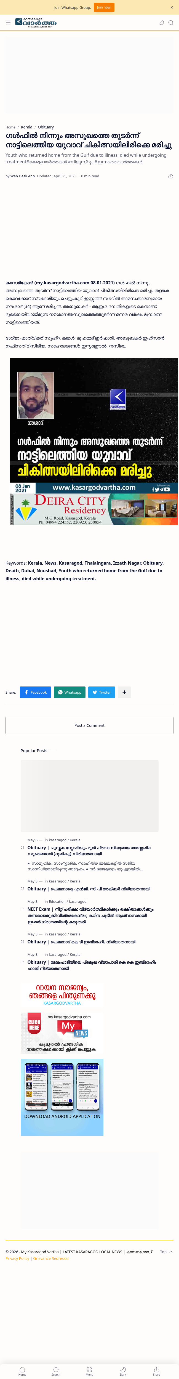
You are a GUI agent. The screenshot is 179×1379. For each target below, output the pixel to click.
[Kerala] (75, 839)
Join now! (104, 7)
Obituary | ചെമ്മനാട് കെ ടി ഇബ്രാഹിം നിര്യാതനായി (81, 941)
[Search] (171, 22)
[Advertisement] (88, 75)
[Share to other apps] (124, 692)
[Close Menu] (171, 7)
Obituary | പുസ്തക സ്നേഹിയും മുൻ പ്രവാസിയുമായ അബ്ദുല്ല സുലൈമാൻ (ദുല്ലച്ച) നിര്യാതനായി (89, 851)
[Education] (58, 901)
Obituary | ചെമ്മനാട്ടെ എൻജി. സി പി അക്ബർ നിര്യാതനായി (89, 889)
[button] (161, 22)
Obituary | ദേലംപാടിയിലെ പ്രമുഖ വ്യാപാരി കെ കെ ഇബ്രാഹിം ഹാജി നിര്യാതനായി (92, 965)
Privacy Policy (17, 1258)
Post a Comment (89, 725)
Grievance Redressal (51, 1258)
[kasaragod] (59, 839)
